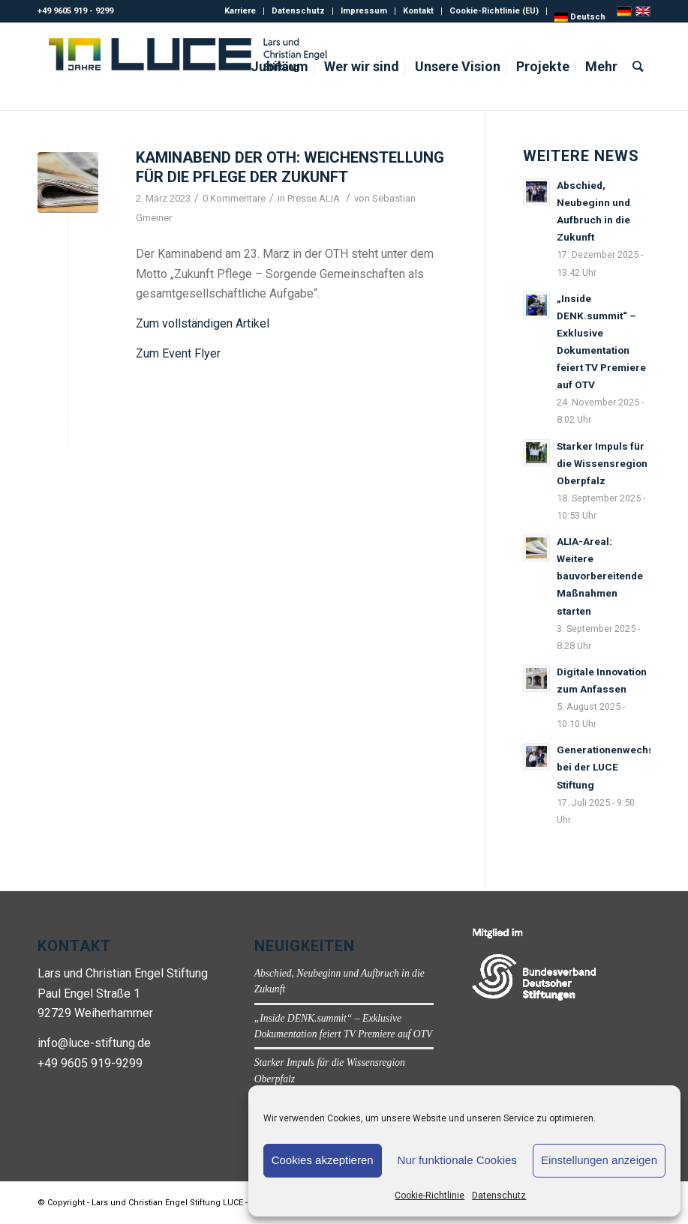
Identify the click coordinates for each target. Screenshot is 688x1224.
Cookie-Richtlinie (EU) (494, 11)
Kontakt (418, 11)
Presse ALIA (313, 198)
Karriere (240, 11)
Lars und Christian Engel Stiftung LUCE (167, 1203)
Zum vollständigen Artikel (202, 323)
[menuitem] (579, 17)
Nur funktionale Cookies (457, 1160)
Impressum (364, 11)
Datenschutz (499, 1195)
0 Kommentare (234, 198)
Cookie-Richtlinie (429, 1195)
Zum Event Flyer (178, 353)
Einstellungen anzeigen (599, 1160)
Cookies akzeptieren (323, 1160)
